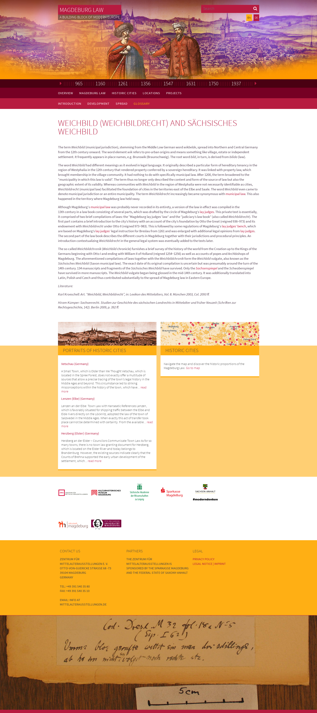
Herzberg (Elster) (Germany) (80, 433)
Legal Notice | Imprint (209, 564)
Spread (122, 103)
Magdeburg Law (82, 10)
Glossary (142, 103)
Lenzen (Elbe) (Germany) (78, 399)
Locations (151, 93)
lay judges (207, 212)
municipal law (235, 194)
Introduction (69, 103)
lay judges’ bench (234, 226)
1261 (123, 83)
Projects (174, 93)
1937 (236, 83)
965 (78, 83)
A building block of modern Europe (90, 17)
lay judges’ (103, 231)
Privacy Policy (204, 559)
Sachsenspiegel (206, 268)
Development (98, 103)
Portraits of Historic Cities (94, 350)
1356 (145, 83)
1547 (168, 83)
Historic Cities (124, 93)
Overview (65, 93)
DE (256, 17)
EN (249, 17)
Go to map (193, 368)
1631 (191, 83)
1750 (213, 83)
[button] (255, 8)
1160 (100, 83)
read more (94, 461)
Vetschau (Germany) (75, 364)
